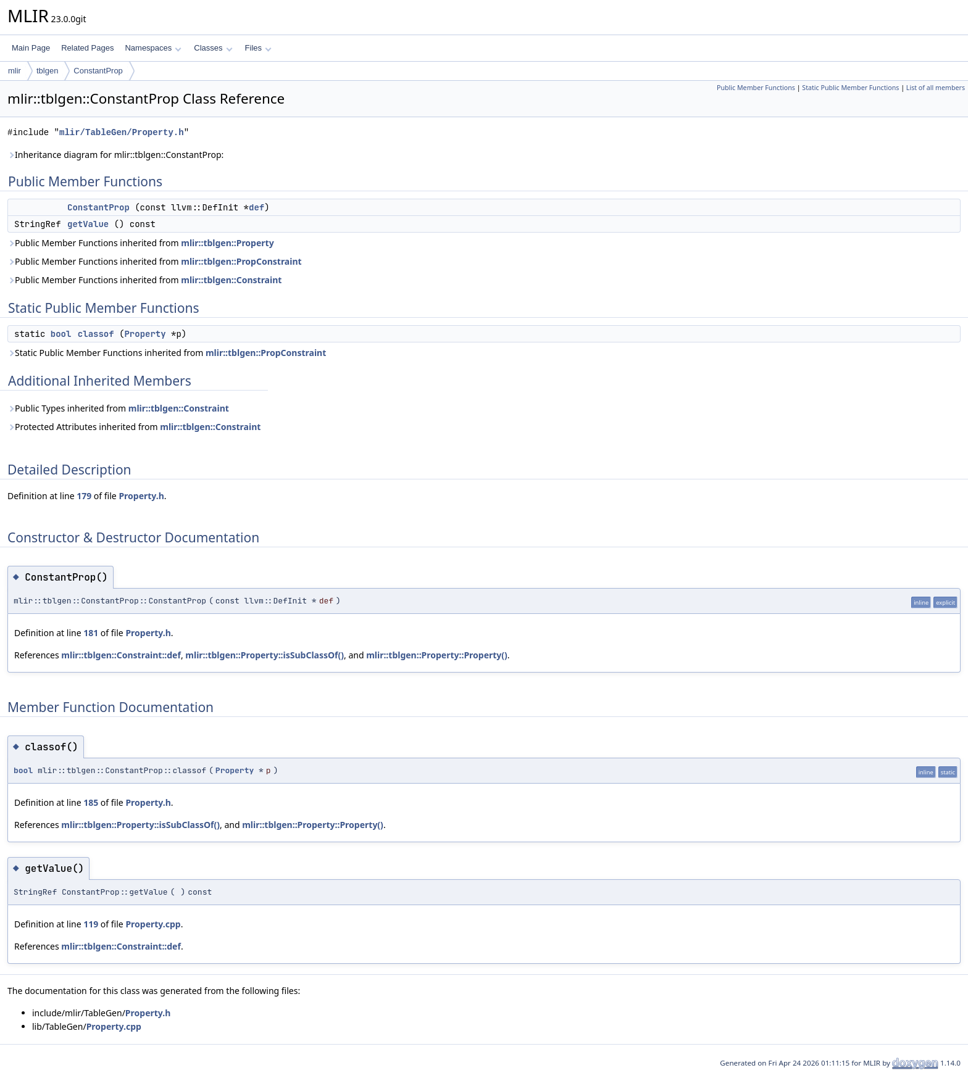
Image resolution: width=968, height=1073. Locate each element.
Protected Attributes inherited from (134, 427)
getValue (88, 224)
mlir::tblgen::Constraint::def (121, 655)
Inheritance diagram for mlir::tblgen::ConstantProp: (115, 154)
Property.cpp (152, 924)
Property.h (141, 496)
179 (84, 496)
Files (258, 47)
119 (90, 924)
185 (90, 802)
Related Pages (87, 47)
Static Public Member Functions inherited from (166, 352)
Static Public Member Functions (850, 87)
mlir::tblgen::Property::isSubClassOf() (264, 655)
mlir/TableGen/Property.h (121, 132)
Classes (213, 47)
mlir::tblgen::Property (227, 243)
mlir (14, 70)
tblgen (47, 70)
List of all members (935, 87)
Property (144, 333)
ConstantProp (98, 70)
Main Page (31, 47)
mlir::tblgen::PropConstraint (241, 261)
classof (96, 333)
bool (61, 333)
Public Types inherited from (118, 408)
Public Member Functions (756, 87)
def (256, 207)
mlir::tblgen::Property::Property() (436, 655)
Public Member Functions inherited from (140, 243)
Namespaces (153, 47)
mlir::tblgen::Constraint (231, 280)
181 (90, 633)
